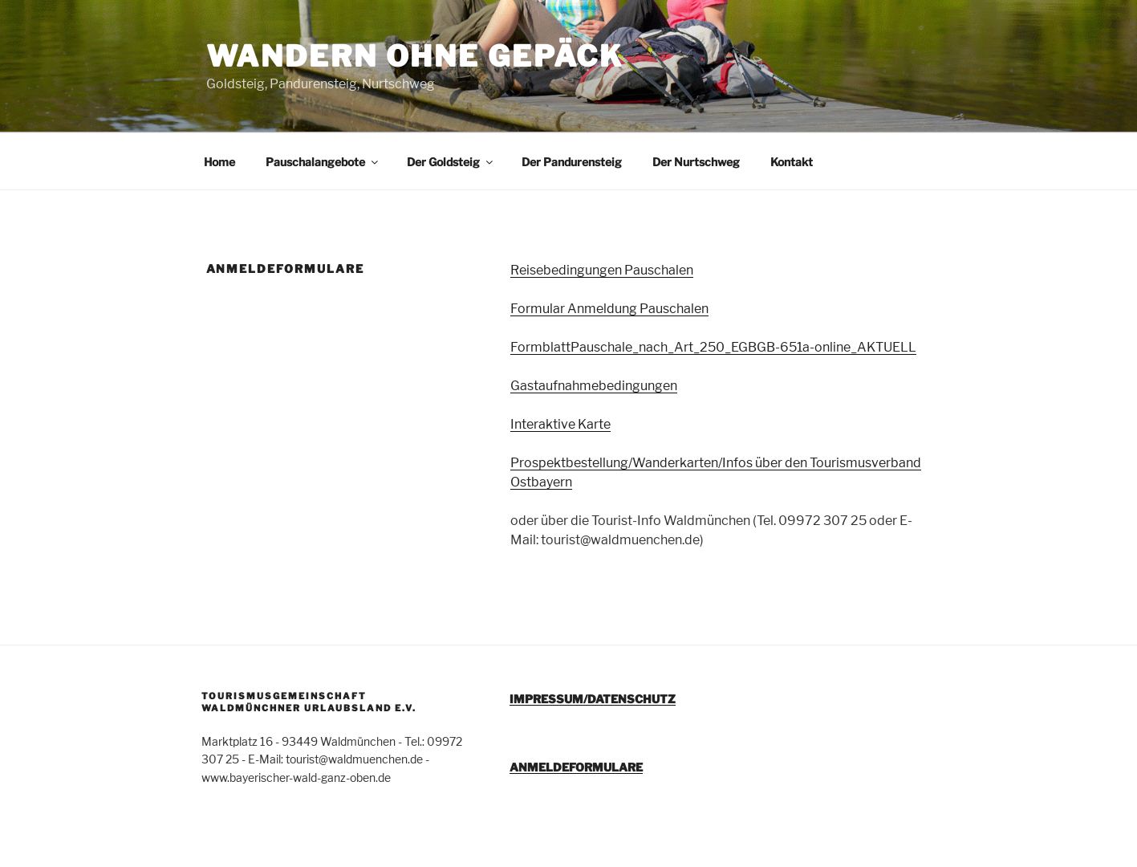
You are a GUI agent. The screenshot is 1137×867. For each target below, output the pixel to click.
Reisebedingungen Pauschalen (601, 270)
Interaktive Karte (560, 424)
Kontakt (791, 162)
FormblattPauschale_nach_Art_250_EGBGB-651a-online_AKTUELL (713, 347)
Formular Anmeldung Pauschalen (609, 308)
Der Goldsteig (451, 162)
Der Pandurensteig (572, 162)
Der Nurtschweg (696, 162)
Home (219, 162)
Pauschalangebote (323, 162)
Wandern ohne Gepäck (415, 56)
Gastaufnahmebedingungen (593, 385)
